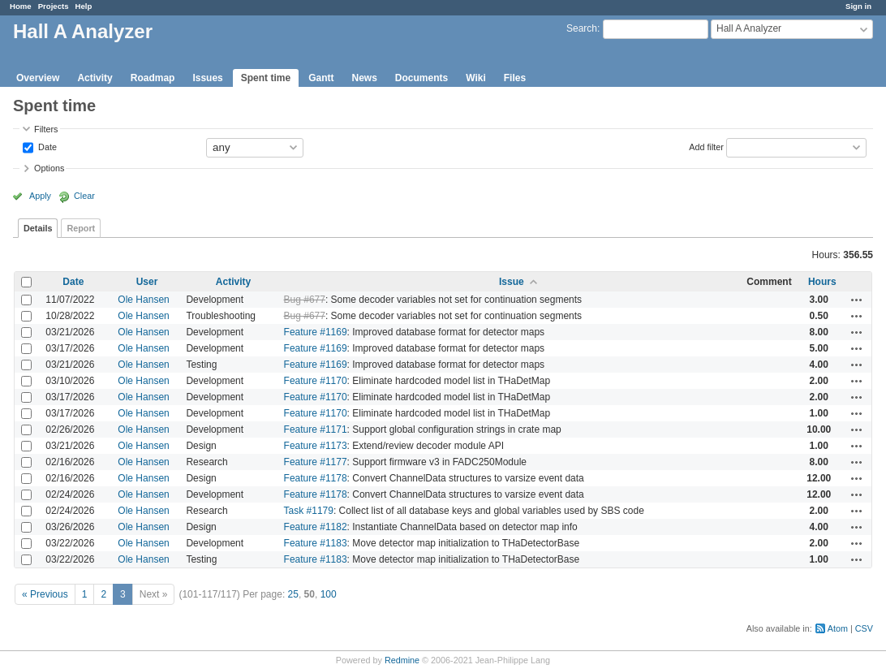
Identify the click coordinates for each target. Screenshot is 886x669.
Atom (838, 628)
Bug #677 (304, 299)
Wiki (476, 78)
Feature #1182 (315, 527)
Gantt (320, 78)
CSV (864, 628)
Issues (207, 78)
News (363, 78)
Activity (94, 78)
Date (46, 146)
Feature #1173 (315, 445)
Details (38, 228)
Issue (511, 281)
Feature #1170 (315, 380)
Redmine (402, 660)
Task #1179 (308, 510)
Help (83, 6)
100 (328, 594)
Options (49, 168)
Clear (84, 196)
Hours (822, 281)
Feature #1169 (315, 332)
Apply (40, 196)
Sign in (858, 6)
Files (515, 78)
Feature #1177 (315, 462)
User (147, 281)
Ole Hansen (143, 299)
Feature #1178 (315, 478)
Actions (856, 299)
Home (21, 6)
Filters (46, 129)
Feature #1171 (315, 429)
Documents (421, 78)
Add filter (706, 146)
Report (81, 228)
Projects (53, 6)
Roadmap (153, 78)
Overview (37, 78)
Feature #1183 (315, 543)
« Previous (45, 594)
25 (293, 594)
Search (581, 28)
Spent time (265, 78)
